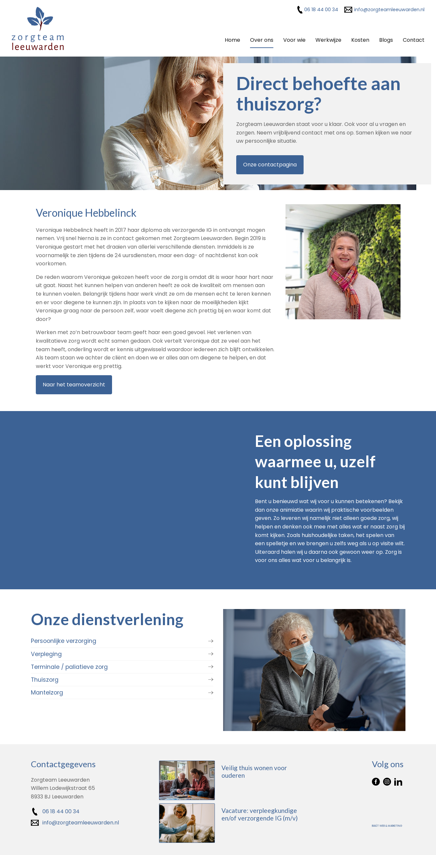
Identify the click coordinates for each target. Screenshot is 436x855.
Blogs (386, 40)
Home (232, 40)
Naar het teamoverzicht (74, 384)
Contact (414, 40)
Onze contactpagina (270, 164)
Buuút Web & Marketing (387, 825)
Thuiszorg (44, 679)
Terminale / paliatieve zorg (69, 666)
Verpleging (46, 653)
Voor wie (294, 40)
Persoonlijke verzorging (63, 640)
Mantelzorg (47, 692)
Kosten (360, 40)
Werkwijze (328, 40)
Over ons (261, 40)
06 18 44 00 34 (321, 9)
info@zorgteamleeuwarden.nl (389, 9)
